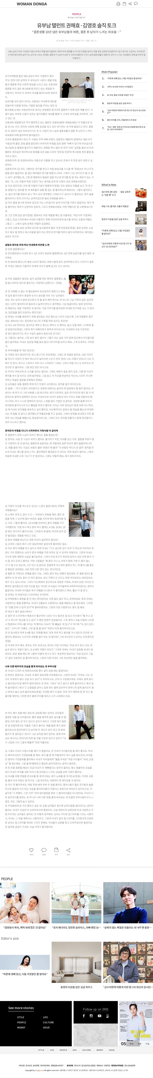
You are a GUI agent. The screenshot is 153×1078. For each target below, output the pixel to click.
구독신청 (21, 1065)
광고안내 (29, 1065)
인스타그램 (91, 1016)
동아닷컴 (70, 1066)
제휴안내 (100, 1065)
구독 (139, 1043)
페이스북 (84, 1016)
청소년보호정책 (129, 1065)
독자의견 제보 (45, 1065)
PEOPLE (76, 14)
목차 (131, 1043)
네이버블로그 (107, 1016)
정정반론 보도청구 (57, 1065)
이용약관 (107, 1065)
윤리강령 (36, 1065)
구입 (147, 1043)
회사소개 (77, 1065)
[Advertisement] (43, 478)
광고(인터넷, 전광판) (88, 1065)
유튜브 (99, 1016)
